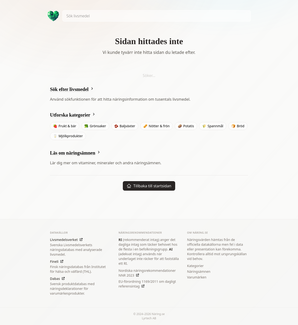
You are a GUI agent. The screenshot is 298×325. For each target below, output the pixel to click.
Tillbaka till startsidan (149, 185)
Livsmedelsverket (64, 239)
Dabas (55, 278)
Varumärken (196, 277)
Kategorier (195, 266)
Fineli (54, 261)
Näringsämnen (198, 271)
